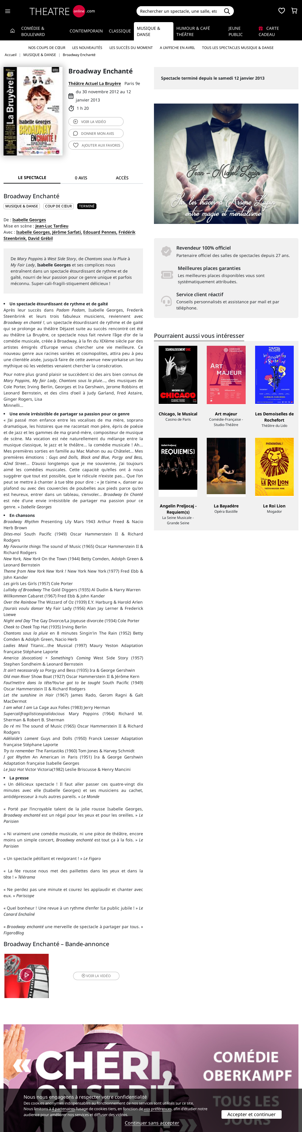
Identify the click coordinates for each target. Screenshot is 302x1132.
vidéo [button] (96, 975)
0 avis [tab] (81, 178)
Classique (120, 31)
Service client (92, 1070)
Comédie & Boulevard (33, 31)
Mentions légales (20, 1083)
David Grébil (40, 238)
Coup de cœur (58, 206)
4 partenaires (63, 1108)
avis (93, 133)
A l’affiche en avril (177, 47)
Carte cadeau (269, 31)
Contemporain (86, 31)
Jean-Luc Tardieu (51, 226)
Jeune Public (236, 31)
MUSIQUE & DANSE (21, 206)
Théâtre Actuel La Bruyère (94, 83)
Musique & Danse (148, 31)
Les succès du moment (131, 47)
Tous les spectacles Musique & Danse (238, 47)
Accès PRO (165, 1083)
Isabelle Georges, (33, 232)
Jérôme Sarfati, (67, 232)
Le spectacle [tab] (32, 177)
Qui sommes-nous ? (23, 1070)
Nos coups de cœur (46, 47)
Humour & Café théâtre (193, 31)
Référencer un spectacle (179, 1070)
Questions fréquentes (100, 1076)
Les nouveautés (87, 47)
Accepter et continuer (251, 1114)
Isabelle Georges (29, 219)
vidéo (89, 121)
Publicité (163, 1076)
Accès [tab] (122, 178)
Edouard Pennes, (100, 232)
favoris (96, 145)
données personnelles (115, 1083)
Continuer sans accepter (152, 1123)
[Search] (179, 11)
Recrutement (16, 1076)
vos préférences (158, 1108)
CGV (83, 1083)
